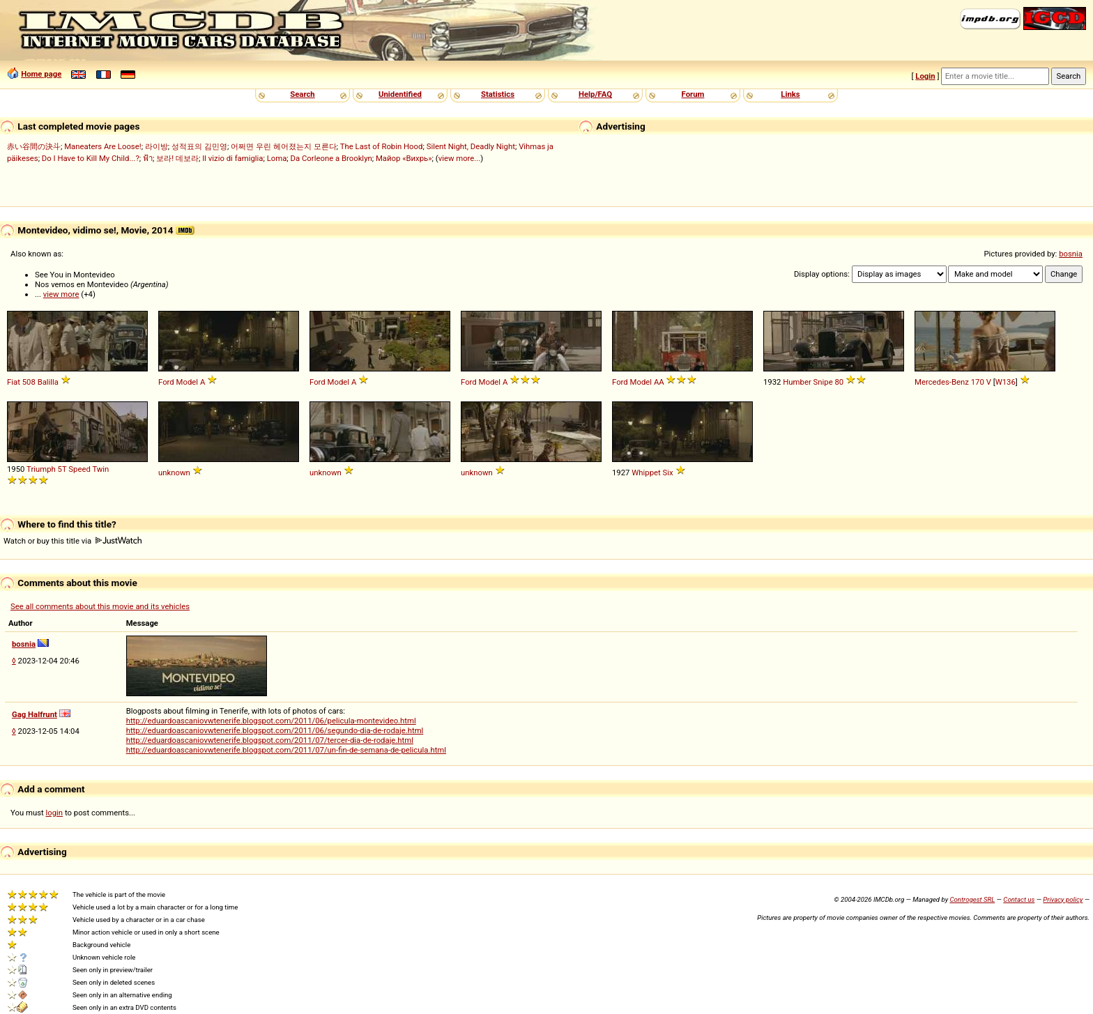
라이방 (156, 146)
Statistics (497, 94)
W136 (1005, 382)
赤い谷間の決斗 (34, 146)
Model (187, 382)
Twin (100, 469)
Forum (693, 94)
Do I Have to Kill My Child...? (90, 158)
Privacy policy (1063, 899)
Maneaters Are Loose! (102, 146)
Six (668, 472)
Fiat (13, 382)
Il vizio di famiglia (232, 158)
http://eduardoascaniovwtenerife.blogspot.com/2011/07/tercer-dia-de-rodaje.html (269, 740)
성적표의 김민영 (199, 146)
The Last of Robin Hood (381, 146)
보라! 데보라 (177, 158)
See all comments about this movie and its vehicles (100, 606)
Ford (166, 382)
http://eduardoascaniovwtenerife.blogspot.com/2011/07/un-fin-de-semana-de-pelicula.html (286, 750)
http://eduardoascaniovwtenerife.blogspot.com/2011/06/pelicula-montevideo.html (271, 720)
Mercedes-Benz (942, 382)
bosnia (1071, 254)
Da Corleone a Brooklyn (331, 158)
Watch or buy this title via (72, 541)
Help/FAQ (595, 94)
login (54, 812)
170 (977, 382)
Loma (277, 158)
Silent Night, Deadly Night (471, 146)
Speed (79, 469)
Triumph (41, 469)
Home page (41, 74)
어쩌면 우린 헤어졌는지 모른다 (283, 146)
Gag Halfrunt (34, 714)
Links (790, 94)
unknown (174, 472)
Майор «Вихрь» (404, 158)
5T (62, 469)
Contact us (1018, 899)
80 (838, 382)
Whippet (646, 472)
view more (61, 294)
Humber (797, 382)
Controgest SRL (972, 899)
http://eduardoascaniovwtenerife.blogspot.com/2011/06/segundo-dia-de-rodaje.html (275, 730)
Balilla (48, 382)
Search (302, 94)
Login (925, 76)
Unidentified (400, 94)
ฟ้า (148, 158)
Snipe (823, 382)
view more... (459, 158)
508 (29, 382)
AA (659, 382)
